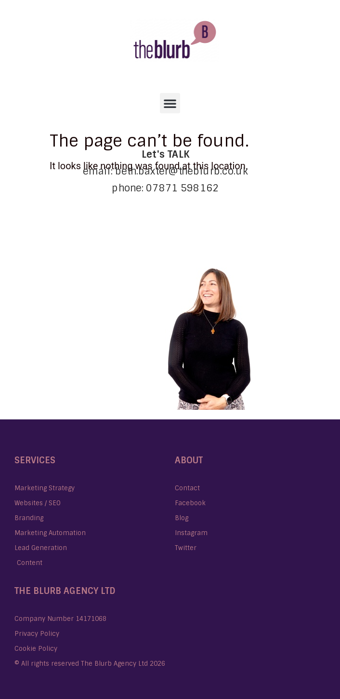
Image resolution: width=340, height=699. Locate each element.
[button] (170, 103)
